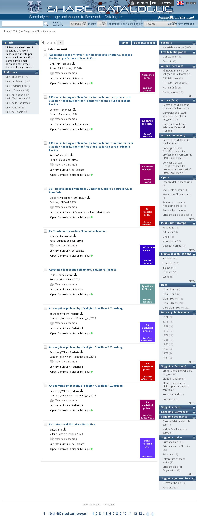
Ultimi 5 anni (170, 294)
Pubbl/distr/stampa (173, 223)
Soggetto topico (171, 437)
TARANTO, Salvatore (61, 275)
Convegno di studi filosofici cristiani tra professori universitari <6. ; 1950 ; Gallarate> (177, 167)
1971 (165, 317)
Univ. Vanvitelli (13, 107)
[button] (79, 24)
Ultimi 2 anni (170, 289)
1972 (165, 335)
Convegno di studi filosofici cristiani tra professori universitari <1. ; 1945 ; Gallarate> (177, 153)
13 (140, 513)
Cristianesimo (170, 442)
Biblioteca (10, 72)
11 (130, 513)
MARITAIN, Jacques (60, 63)
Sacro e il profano (173, 210)
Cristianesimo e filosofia (176, 446)
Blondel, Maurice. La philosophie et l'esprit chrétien (175, 386)
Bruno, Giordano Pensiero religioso (177, 372)
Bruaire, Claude (171, 394)
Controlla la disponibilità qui (75, 83)
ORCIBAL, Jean (171, 78)
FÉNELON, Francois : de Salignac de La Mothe (176, 72)
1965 (165, 339)
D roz (166, 236)
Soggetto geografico (174, 416)
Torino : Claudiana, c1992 (64, 160)
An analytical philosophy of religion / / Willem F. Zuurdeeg (86, 308)
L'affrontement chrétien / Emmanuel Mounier (78, 231)
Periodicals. (169, 487)
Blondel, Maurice (172, 378)
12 (135, 513)
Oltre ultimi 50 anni (173, 307)
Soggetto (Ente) (171, 407)
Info (154, 3)
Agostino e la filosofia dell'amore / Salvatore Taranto (82, 269)
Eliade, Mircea (170, 92)
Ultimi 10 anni (170, 298)
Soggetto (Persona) (173, 366)
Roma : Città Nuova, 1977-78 (66, 68)
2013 (165, 321)
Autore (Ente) (169, 100)
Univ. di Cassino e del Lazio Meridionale (17, 96)
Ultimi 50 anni (170, 303)
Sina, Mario (56, 429)
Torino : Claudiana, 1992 (63, 114)
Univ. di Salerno (14, 76)
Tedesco (167, 272)
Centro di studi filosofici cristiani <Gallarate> (176, 106)
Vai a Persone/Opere (181, 23)
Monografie (169, 56)
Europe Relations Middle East (176, 423)
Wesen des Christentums (177, 194)
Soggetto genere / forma (177, 478)
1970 (165, 330)
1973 (165, 353)
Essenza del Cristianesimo (177, 182)
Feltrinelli (168, 232)
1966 (165, 344)
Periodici (168, 61)
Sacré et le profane (173, 190)
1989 (165, 358)
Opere (165, 177)
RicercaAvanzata (58, 23)
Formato (166, 42)
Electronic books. (172, 483)
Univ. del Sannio (14, 112)
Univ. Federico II (14, 86)
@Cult (99, 504)
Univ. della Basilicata (17, 103)
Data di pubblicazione (175, 312)
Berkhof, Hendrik (59, 155)
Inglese (167, 267)
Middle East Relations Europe (175, 431)
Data (164, 285)
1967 (165, 349)
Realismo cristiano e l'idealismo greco (174, 204)
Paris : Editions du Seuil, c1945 (66, 240)
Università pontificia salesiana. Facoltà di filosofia (174, 127)
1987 (165, 326)
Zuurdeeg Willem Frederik (64, 314)
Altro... (192, 96)
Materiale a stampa (173, 47)
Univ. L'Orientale (14, 90)
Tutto (48, 42)
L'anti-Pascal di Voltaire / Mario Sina (72, 424)
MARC (125, 43)
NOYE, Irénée (170, 87)
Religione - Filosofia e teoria (39, 31)
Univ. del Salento (14, 81)
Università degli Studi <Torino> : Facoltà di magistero (174, 116)
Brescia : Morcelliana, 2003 (65, 279)
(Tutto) (16, 31)
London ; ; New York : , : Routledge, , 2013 (73, 318)
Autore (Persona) (172, 66)
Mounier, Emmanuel (61, 236)
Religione (168, 454)
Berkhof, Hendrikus (60, 109)
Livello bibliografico (173, 52)
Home (6, 31)
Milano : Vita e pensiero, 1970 (66, 434)
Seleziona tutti (57, 49)
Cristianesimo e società (176, 214)
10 (124, 513)
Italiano (167, 258)
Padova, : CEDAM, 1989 (63, 202)
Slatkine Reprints (172, 245)
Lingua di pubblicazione (176, 254)
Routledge (168, 227)
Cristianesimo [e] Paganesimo (172, 468)
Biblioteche (142, 3)
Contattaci (166, 3)
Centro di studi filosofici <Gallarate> (176, 141)
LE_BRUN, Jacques (173, 83)
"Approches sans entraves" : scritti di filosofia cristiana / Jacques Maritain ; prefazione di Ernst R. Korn (90, 56)
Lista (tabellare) (144, 43)
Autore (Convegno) (173, 135)
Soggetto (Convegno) (174, 412)
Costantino (169, 399)
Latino (166, 276)
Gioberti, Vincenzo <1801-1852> (68, 197)
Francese (168, 263)
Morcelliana (169, 241)
